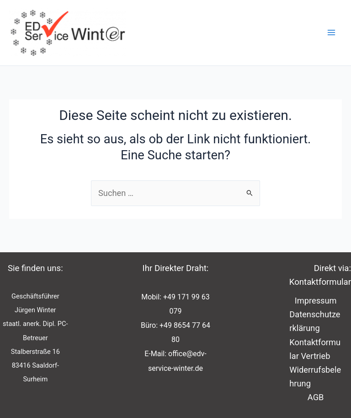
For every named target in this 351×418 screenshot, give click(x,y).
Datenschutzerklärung (314, 321)
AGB (316, 397)
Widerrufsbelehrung (315, 376)
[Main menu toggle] (331, 32)
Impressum (316, 300)
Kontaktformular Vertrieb (314, 349)
